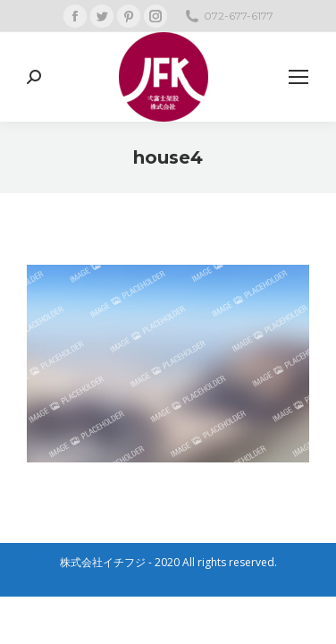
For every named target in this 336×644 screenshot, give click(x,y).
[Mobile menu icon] (298, 77)
